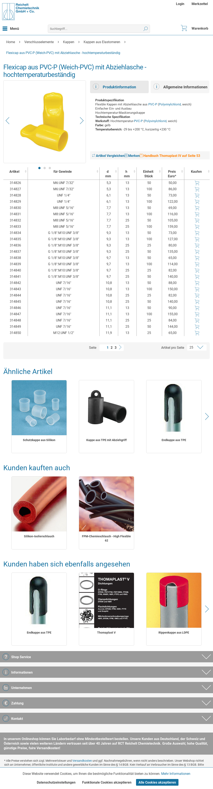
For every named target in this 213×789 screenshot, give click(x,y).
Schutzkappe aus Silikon (39, 440)
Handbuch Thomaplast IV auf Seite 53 (170, 156)
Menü (10, 28)
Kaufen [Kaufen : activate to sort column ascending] (196, 172)
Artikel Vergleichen (108, 156)
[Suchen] (145, 29)
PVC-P (152, 104)
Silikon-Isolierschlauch (39, 536)
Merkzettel (200, 4)
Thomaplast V (106, 632)
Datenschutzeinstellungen (56, 782)
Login (180, 4)
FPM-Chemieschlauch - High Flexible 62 (106, 538)
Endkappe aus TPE (174, 440)
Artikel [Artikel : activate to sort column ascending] (14, 172)
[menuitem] (180, 4)
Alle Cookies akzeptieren (157, 782)
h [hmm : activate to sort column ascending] (126, 174)
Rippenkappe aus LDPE (174, 632)
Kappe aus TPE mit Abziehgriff (106, 440)
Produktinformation (114, 86)
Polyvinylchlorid (170, 104)
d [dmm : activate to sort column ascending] (108, 174)
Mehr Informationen (175, 774)
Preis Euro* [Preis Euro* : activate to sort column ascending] (172, 174)
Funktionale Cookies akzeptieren (106, 782)
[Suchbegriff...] (99, 29)
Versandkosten (82, 760)
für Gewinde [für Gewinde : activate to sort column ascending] (62, 172)
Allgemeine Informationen (180, 86)
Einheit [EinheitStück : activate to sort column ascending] (148, 174)
